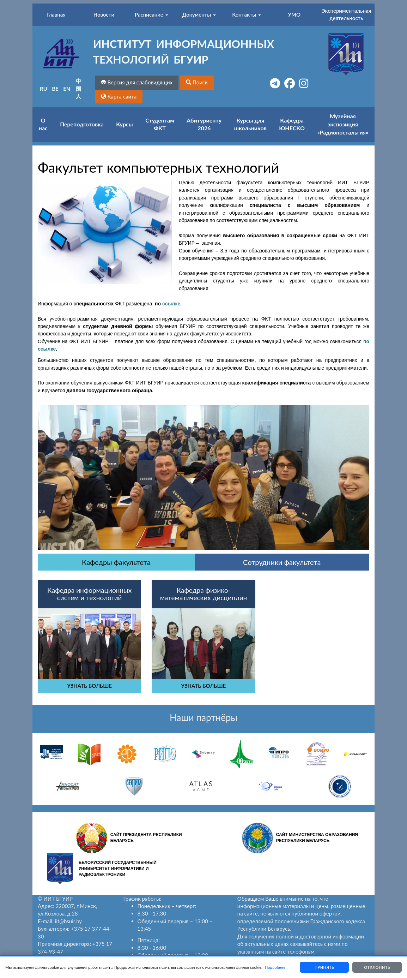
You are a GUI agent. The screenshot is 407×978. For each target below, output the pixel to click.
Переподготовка (82, 124)
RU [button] (43, 88)
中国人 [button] (78, 88)
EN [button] (66, 88)
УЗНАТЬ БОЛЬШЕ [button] (89, 685)
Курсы (124, 124)
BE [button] (55, 88)
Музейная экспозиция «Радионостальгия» (342, 124)
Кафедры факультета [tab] (116, 562)
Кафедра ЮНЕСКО (292, 124)
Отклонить (377, 967)
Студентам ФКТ (159, 124)
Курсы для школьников (250, 124)
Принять (324, 967)
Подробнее (275, 967)
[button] (197, 82)
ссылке (171, 303)
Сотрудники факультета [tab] (282, 562)
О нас (43, 124)
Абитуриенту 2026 (204, 124)
